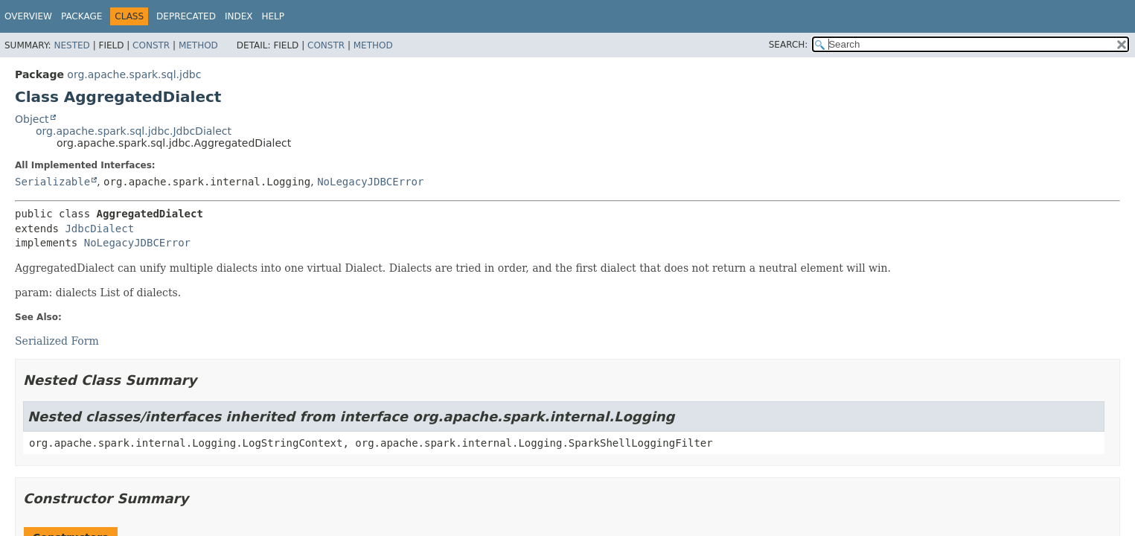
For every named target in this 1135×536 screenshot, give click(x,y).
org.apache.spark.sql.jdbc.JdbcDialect (133, 131)
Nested (71, 45)
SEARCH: (788, 44)
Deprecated (186, 16)
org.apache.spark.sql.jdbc (134, 74)
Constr (151, 45)
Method (198, 45)
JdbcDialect (99, 228)
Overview (28, 16)
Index (239, 16)
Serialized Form (57, 341)
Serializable (52, 182)
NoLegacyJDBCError (370, 182)
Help (272, 16)
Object (32, 119)
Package (81, 16)
